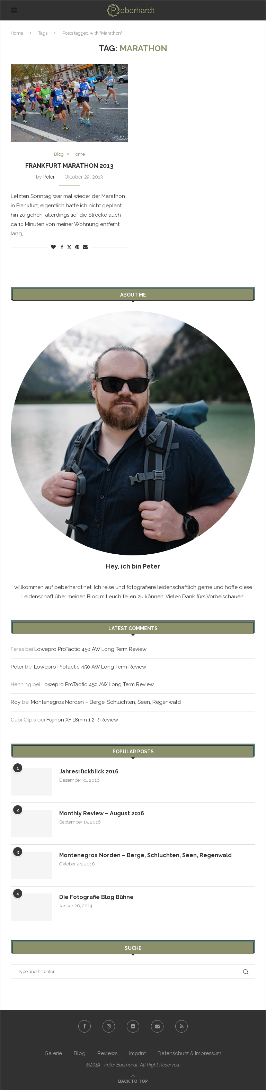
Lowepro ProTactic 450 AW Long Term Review (90, 649)
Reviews (107, 1053)
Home (17, 33)
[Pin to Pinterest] (77, 247)
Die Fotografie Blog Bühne (96, 897)
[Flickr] (133, 1026)
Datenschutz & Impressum (189, 1053)
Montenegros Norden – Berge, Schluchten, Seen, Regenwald (106, 702)
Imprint (137, 1053)
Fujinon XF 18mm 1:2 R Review (82, 720)
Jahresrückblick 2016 (88, 771)
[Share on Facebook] (62, 247)
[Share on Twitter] (69, 247)
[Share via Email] (85, 247)
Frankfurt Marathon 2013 (69, 165)
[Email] (157, 1026)
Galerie (53, 1053)
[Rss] (181, 1026)
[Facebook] (84, 1026)
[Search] (251, 10)
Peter (49, 177)
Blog (80, 1053)
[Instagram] (109, 1026)
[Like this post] (53, 247)
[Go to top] (133, 1081)
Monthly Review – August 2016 (101, 813)
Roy (15, 702)
